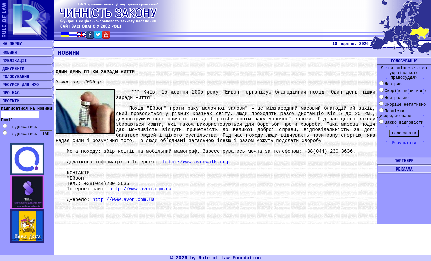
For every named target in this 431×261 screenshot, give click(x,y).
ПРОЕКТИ (10, 101)
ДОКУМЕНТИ (12, 69)
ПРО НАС (10, 93)
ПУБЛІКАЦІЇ (13, 61)
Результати (404, 143)
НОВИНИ (8, 52)
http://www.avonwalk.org (195, 162)
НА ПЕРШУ (11, 44)
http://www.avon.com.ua (140, 189)
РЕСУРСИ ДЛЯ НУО (19, 85)
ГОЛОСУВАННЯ (14, 77)
